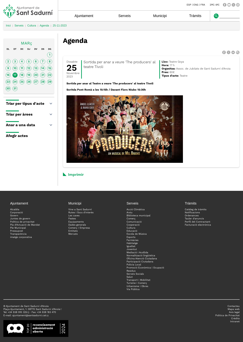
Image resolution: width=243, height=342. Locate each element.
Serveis (124, 16)
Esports (131, 237)
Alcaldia (14, 209)
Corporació (16, 212)
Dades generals (77, 225)
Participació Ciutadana (140, 262)
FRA (202, 5)
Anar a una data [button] (29, 125)
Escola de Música (137, 234)
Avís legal (234, 312)
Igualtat (131, 246)
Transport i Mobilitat (138, 280)
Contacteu (233, 306)
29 (49, 81)
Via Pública (133, 289)
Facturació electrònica (198, 225)
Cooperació (133, 225)
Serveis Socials (135, 274)
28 (43, 81)
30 (8, 88)
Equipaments (76, 222)
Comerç (131, 218)
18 (21, 75)
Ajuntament (83, 16)
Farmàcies (132, 240)
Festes (72, 218)
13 (35, 68)
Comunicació (134, 222)
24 (15, 81)
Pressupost (16, 231)
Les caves (73, 215)
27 (35, 81)
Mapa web (234, 309)
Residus (131, 271)
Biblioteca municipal (138, 215)
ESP (189, 5)
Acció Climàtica (136, 209)
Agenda (44, 25)
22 (49, 75)
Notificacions (192, 212)
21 (42, 75)
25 (22, 81)
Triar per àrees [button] (29, 114)
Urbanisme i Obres (137, 286)
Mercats (73, 234)
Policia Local (134, 265)
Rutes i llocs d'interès (80, 212)
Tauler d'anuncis (194, 218)
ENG (195, 5)
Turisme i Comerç (137, 283)
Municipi (160, 16)
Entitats (73, 231)
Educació (132, 231)
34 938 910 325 (18, 312)
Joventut (132, 249)
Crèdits (235, 318)
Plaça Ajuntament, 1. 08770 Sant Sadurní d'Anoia (31, 309)
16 (8, 75)
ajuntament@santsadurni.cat (29, 315)
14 (42, 68)
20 (36, 75)
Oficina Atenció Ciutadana (142, 258)
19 (28, 75)
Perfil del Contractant (197, 222)
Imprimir (76, 175)
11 (22, 68)
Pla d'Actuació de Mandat (25, 225)
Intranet (235, 321)
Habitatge (132, 243)
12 (28, 68)
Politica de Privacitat (227, 315)
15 (49, 68)
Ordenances (192, 215)
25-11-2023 (60, 25)
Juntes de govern (20, 218)
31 (15, 88)
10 (15, 68)
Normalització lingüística (141, 255)
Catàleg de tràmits (195, 209)
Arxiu (129, 212)
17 (15, 75)
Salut (130, 277)
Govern (14, 215)
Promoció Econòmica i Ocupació (145, 268)
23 (8, 81)
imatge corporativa (21, 237)
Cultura (31, 25)
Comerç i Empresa (79, 228)
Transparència (18, 234)
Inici (8, 25)
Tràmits (195, 16)
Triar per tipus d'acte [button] (29, 104)
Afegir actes (17, 136)
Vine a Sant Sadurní (80, 209)
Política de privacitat (22, 222)
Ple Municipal (18, 228)
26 (29, 81)
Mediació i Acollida (137, 252)
